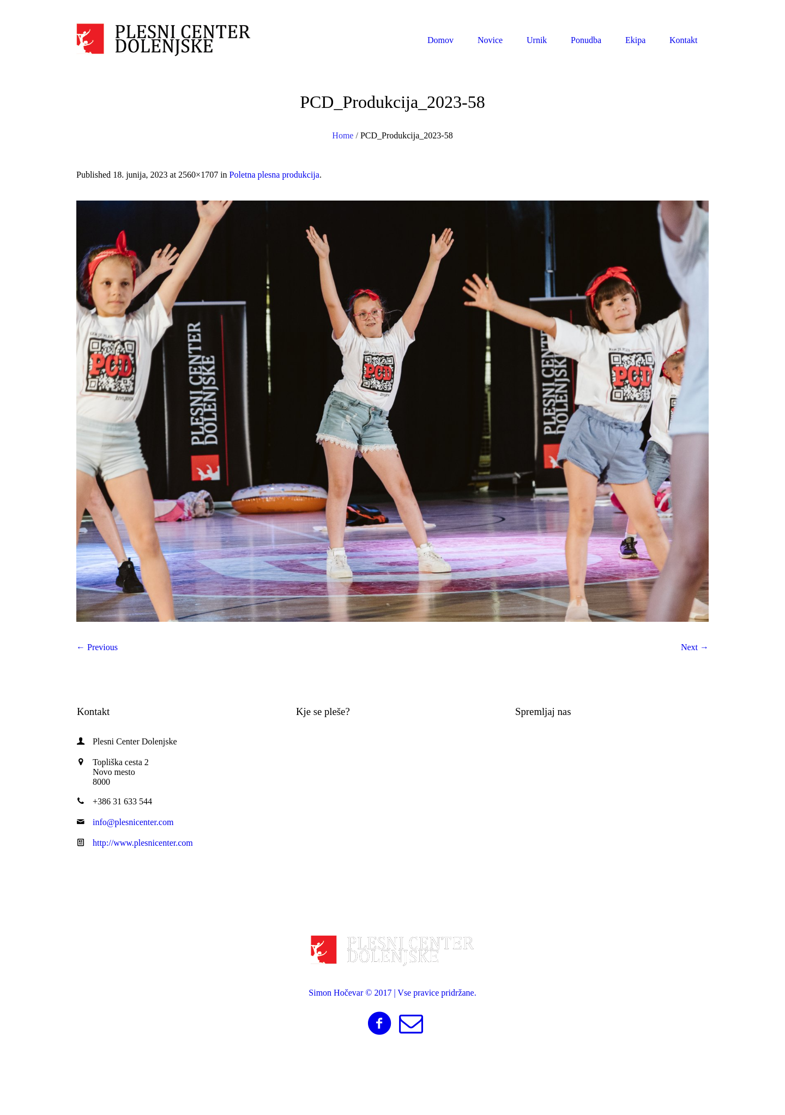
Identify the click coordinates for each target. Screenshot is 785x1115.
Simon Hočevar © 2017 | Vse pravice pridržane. (392, 992)
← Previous (97, 647)
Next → (695, 647)
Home (342, 135)
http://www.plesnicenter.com (143, 842)
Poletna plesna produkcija (274, 174)
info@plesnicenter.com (652, 10)
